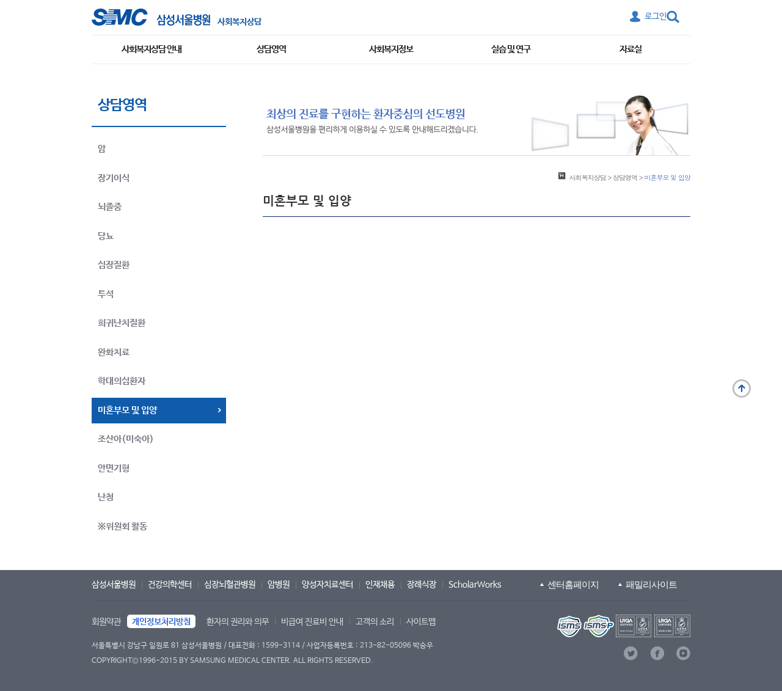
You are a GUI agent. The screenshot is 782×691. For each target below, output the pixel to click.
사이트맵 (421, 622)
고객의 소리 (375, 622)
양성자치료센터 (327, 585)
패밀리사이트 (651, 584)
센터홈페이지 (573, 584)
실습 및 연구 (510, 49)
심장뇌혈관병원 (229, 585)
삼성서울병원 (114, 585)
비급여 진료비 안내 (312, 622)
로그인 (656, 16)
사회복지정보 (391, 49)
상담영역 (271, 49)
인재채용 (380, 585)
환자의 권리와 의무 (237, 622)
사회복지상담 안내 (151, 49)
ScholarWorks (475, 585)
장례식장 (421, 585)
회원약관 (106, 622)
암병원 (279, 585)
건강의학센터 (170, 585)
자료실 (630, 49)
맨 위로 (741, 388)
